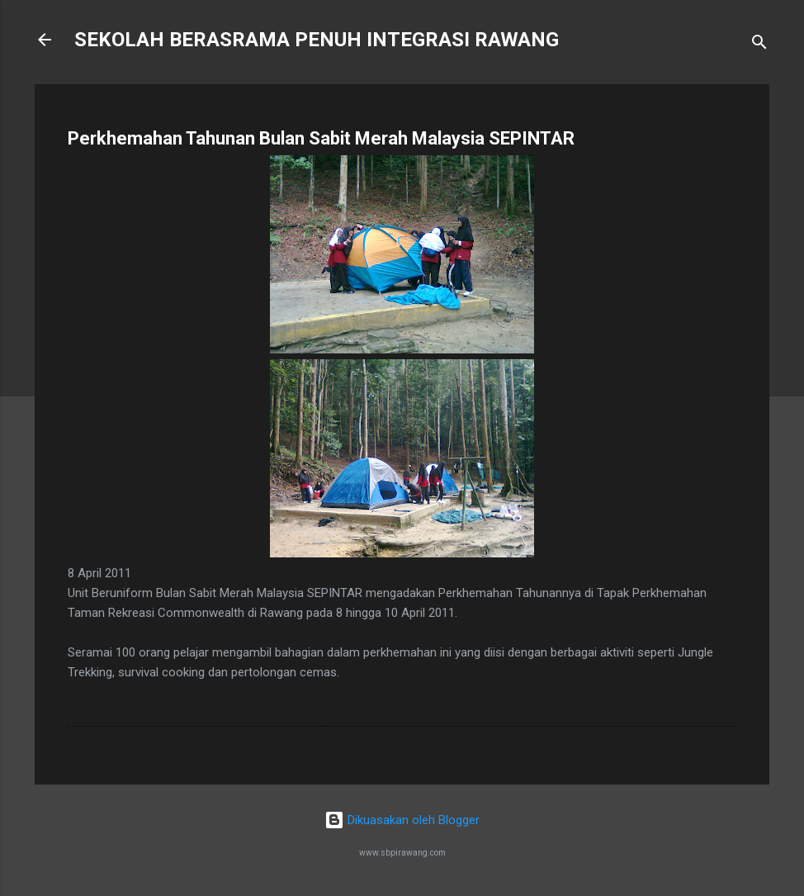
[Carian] (759, 45)
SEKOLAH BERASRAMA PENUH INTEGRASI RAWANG (316, 39)
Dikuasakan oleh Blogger (402, 820)
